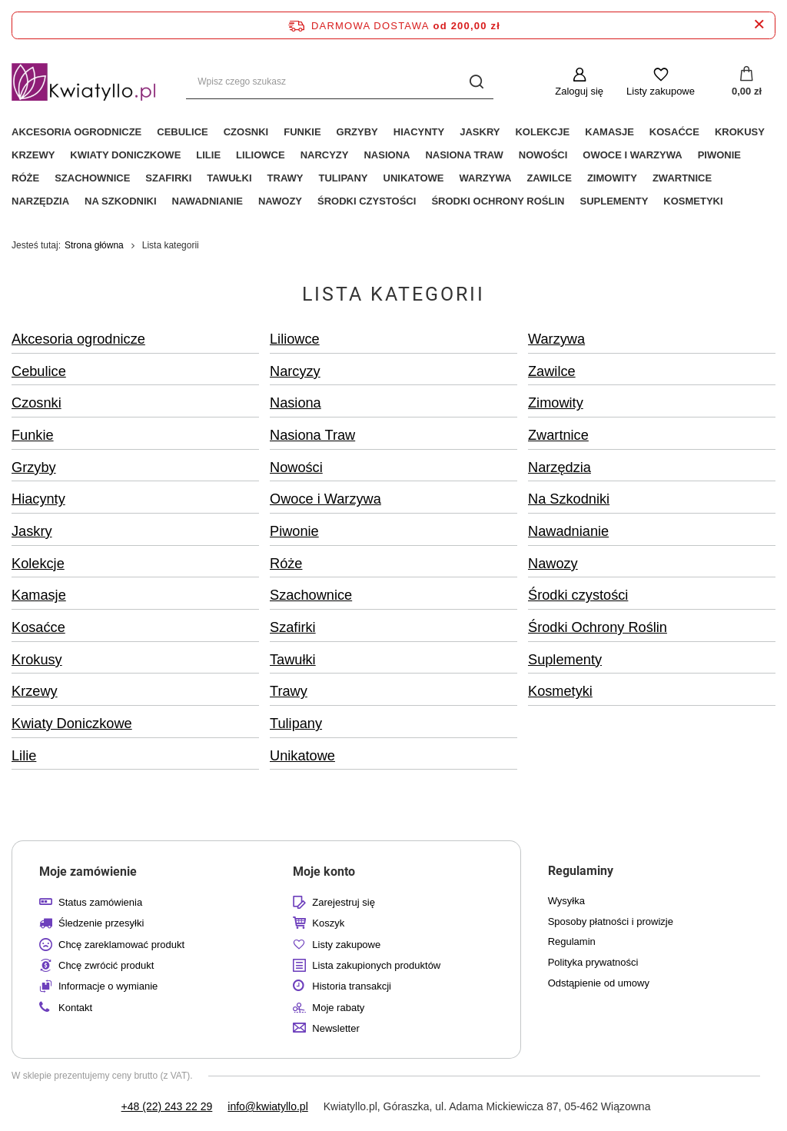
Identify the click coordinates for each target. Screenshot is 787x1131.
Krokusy (740, 132)
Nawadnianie (207, 201)
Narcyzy (325, 155)
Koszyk (328, 923)
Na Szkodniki (120, 201)
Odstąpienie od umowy (598, 983)
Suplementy (613, 201)
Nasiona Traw (464, 155)
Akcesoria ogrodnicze (76, 132)
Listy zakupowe (660, 91)
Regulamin (572, 941)
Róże (25, 178)
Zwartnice (682, 178)
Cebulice (182, 132)
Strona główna (94, 245)
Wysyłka (566, 900)
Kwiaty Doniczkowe (125, 155)
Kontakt (75, 1007)
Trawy (285, 178)
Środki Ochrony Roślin (497, 201)
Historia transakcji (351, 986)
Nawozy (280, 201)
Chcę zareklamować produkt (121, 944)
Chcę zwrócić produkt (106, 965)
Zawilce (549, 178)
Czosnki (246, 132)
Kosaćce (674, 132)
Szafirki (168, 178)
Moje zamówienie (88, 871)
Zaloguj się (579, 91)
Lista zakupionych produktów (376, 965)
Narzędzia (40, 201)
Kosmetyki (692, 201)
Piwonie (719, 155)
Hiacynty (419, 132)
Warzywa (486, 178)
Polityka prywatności (593, 962)
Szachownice (92, 178)
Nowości (543, 155)
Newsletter (335, 1028)
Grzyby (357, 132)
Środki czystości (366, 201)
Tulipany (343, 178)
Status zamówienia (100, 902)
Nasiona (387, 155)
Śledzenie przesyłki (101, 923)
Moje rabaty (338, 1007)
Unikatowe (414, 178)
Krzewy (33, 155)
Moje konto (324, 871)
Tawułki (229, 178)
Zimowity (612, 178)
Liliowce (260, 155)
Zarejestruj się (343, 902)
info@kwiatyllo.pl (267, 1106)
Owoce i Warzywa (632, 155)
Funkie (302, 132)
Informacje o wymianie (108, 986)
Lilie (208, 155)
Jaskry (480, 132)
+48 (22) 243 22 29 (167, 1106)
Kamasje (609, 132)
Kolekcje (542, 132)
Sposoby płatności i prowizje (610, 921)
